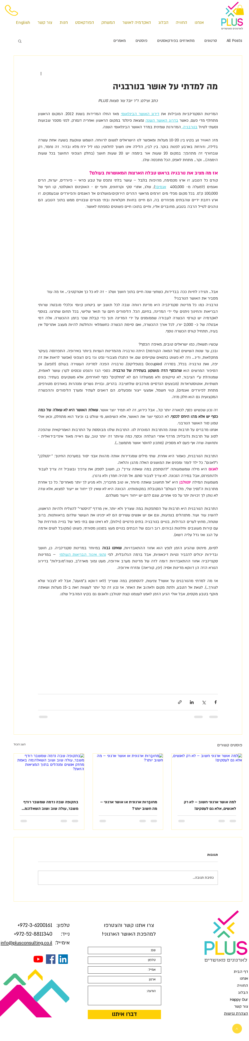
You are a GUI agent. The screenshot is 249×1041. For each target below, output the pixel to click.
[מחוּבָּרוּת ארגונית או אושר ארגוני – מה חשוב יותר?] (128, 773)
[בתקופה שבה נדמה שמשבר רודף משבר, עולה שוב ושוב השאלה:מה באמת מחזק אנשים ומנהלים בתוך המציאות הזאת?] (49, 773)
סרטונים (210, 40)
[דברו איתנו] (124, 1014)
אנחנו (244, 978)
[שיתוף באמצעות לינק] (180, 702)
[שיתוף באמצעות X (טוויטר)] (203, 702)
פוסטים (141, 40)
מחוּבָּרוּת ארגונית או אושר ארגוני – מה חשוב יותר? (128, 805)
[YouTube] (38, 959)
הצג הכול (20, 744)
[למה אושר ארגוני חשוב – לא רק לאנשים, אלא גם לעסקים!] (207, 773)
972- (24, 925)
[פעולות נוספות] (41, 73)
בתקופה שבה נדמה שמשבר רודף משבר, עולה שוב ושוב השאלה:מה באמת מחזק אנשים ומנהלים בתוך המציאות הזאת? (50, 805)
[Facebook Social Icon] (50, 959)
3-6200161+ (35, 925)
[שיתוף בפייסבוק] (215, 702)
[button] (240, 10)
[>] (237, 1028)
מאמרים (119, 40)
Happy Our (239, 999)
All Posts (234, 40)
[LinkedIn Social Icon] (63, 959)
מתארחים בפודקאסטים (176, 40)
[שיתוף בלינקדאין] (191, 702)
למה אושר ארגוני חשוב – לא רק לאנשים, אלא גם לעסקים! (210, 805)
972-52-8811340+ (33, 934)
